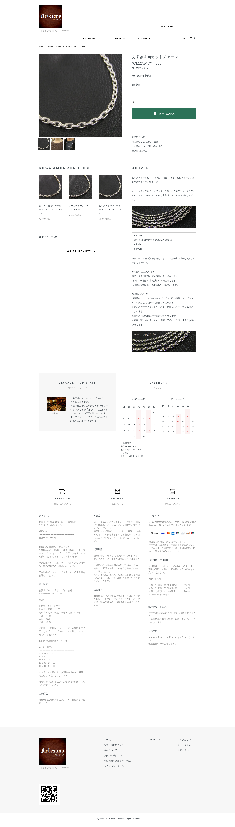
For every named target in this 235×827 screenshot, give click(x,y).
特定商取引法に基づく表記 (145, 141)
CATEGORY (89, 38)
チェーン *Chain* (57, 46)
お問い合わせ (187, 752)
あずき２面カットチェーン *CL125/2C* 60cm (50, 211)
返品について (138, 137)
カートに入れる (164, 113)
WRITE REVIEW (79, 253)
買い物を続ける (139, 150)
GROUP (117, 38)
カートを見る (187, 746)
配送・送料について (123, 746)
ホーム (42, 46)
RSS (156, 741)
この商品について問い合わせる (147, 146)
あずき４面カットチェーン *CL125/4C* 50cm (110, 211)
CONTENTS (144, 38)
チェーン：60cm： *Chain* (81, 46)
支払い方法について (123, 757)
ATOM (163, 741)
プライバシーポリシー (125, 768)
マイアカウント (168, 27)
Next (117, 95)
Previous (43, 95)
